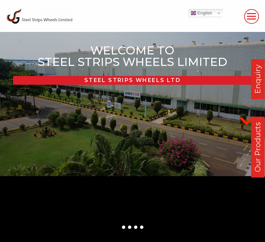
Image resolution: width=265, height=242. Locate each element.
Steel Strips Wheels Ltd (132, 80)
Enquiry (257, 79)
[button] (123, 227)
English (201, 13)
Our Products (257, 147)
